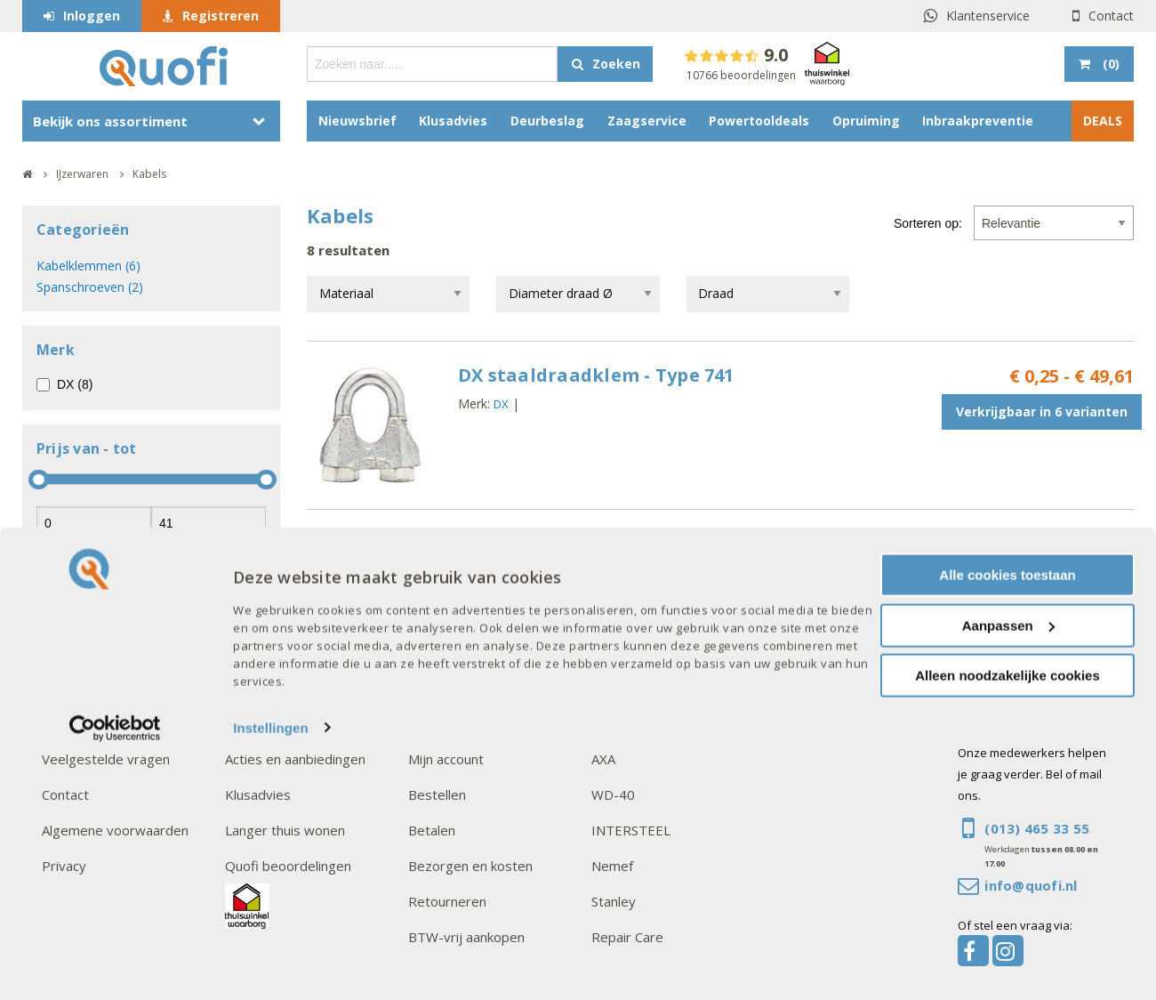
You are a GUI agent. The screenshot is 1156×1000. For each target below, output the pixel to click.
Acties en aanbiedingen (295, 759)
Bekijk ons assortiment (110, 121)
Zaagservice (646, 120)
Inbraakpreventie (977, 120)
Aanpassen (1008, 879)
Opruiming (866, 120)
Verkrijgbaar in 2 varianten (1042, 579)
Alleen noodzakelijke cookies (1007, 929)
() (1109, 63)
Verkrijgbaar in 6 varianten (1042, 411)
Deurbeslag (547, 120)
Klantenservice (988, 15)
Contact (1111, 15)
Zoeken (616, 63)
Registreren (220, 15)
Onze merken (636, 723)
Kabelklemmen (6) (88, 265)
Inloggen (91, 15)
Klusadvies (453, 120)
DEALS (1102, 120)
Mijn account (446, 759)
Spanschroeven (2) (89, 286)
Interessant (266, 723)
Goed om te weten (472, 723)
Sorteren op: (928, 223)
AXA (603, 759)
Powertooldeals (759, 120)
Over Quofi (79, 723)
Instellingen (271, 981)
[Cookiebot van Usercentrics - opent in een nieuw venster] (115, 982)
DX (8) (74, 384)
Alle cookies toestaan (1007, 828)
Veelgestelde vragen (106, 759)
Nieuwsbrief (357, 120)
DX (501, 404)
